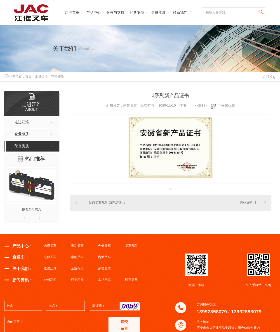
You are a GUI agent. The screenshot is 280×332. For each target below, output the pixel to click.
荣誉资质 (57, 76)
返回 (268, 76)
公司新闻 (50, 279)
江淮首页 (72, 12)
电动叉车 (77, 245)
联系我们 (180, 12)
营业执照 (246, 202)
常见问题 (104, 279)
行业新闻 (77, 279)
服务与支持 (115, 12)
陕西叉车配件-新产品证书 (107, 202)
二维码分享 (226, 106)
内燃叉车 (50, 245)
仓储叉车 (104, 245)
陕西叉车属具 (31, 209)
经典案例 (137, 12)
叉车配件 (131, 245)
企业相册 (77, 268)
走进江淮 (158, 12)
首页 (28, 76)
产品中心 (93, 12)
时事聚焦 (131, 279)
